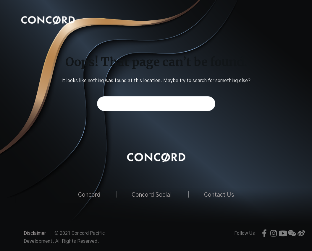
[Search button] (208, 103)
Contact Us (219, 195)
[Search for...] (156, 103)
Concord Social (152, 195)
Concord (89, 195)
